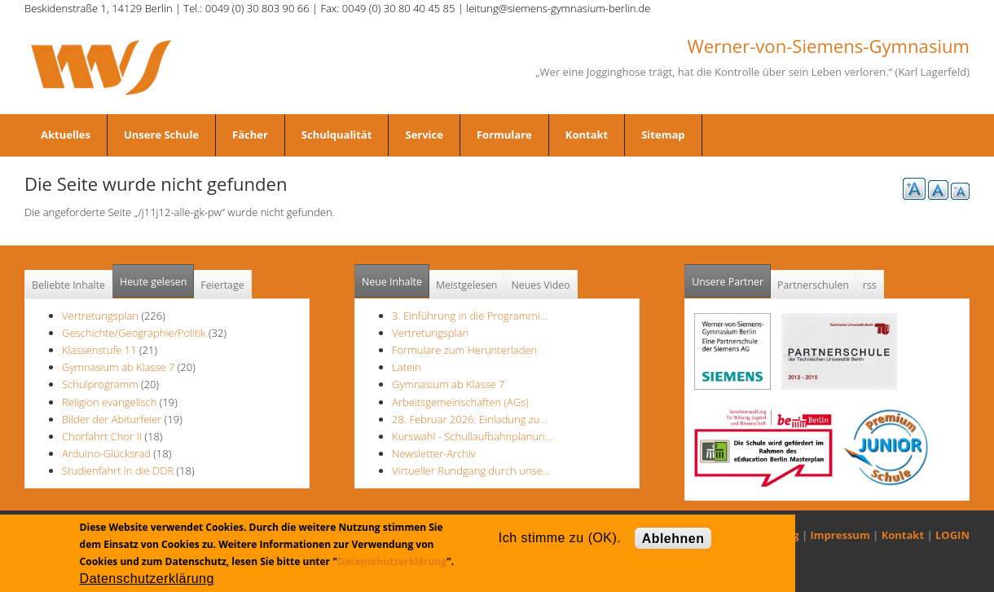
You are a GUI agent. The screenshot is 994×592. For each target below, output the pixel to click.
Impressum (840, 535)
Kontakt (586, 134)
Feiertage (222, 285)
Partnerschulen (813, 285)
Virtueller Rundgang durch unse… (471, 470)
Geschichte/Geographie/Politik (134, 332)
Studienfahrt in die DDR (119, 470)
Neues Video (540, 285)
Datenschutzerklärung (391, 561)
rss (870, 285)
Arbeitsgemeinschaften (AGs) (460, 402)
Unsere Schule (161, 134)
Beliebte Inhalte (68, 285)
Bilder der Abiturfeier (111, 419)
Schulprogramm (100, 384)
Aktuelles (65, 134)
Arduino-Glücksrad (106, 453)
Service (423, 134)
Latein (406, 367)
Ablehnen (673, 539)
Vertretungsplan (100, 315)
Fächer (250, 134)
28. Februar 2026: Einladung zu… (470, 419)
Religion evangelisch (109, 402)
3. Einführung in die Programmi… (470, 315)
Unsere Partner (731, 277)
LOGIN (952, 535)
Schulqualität (336, 134)
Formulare (504, 134)
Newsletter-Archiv (434, 453)
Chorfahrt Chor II (102, 436)
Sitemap (662, 134)
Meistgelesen (467, 285)
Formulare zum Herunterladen (464, 349)
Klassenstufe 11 (99, 349)
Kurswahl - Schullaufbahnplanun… (472, 436)
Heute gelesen (153, 282)
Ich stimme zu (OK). (560, 538)
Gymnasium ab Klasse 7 (118, 367)
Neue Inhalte (392, 282)
